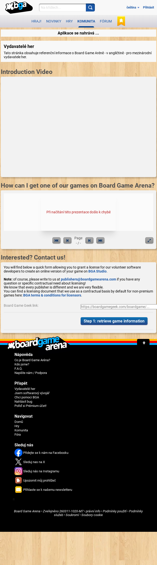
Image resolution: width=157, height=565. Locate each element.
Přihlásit (148, 7)
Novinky (53, 21)
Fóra (17, 434)
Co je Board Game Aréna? (32, 360)
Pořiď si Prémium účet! (30, 406)
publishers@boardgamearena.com (88, 279)
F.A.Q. (18, 368)
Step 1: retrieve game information (114, 321)
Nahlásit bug (23, 401)
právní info (93, 511)
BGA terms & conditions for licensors (52, 295)
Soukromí (72, 515)
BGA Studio (97, 271)
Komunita (86, 23)
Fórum (106, 21)
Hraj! (36, 21)
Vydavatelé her (24, 389)
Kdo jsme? (21, 364)
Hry (69, 21)
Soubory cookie (92, 515)
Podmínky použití (115, 511)
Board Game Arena (27, 511)
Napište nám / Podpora (30, 373)
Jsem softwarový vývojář (31, 393)
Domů (18, 422)
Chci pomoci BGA (26, 397)
